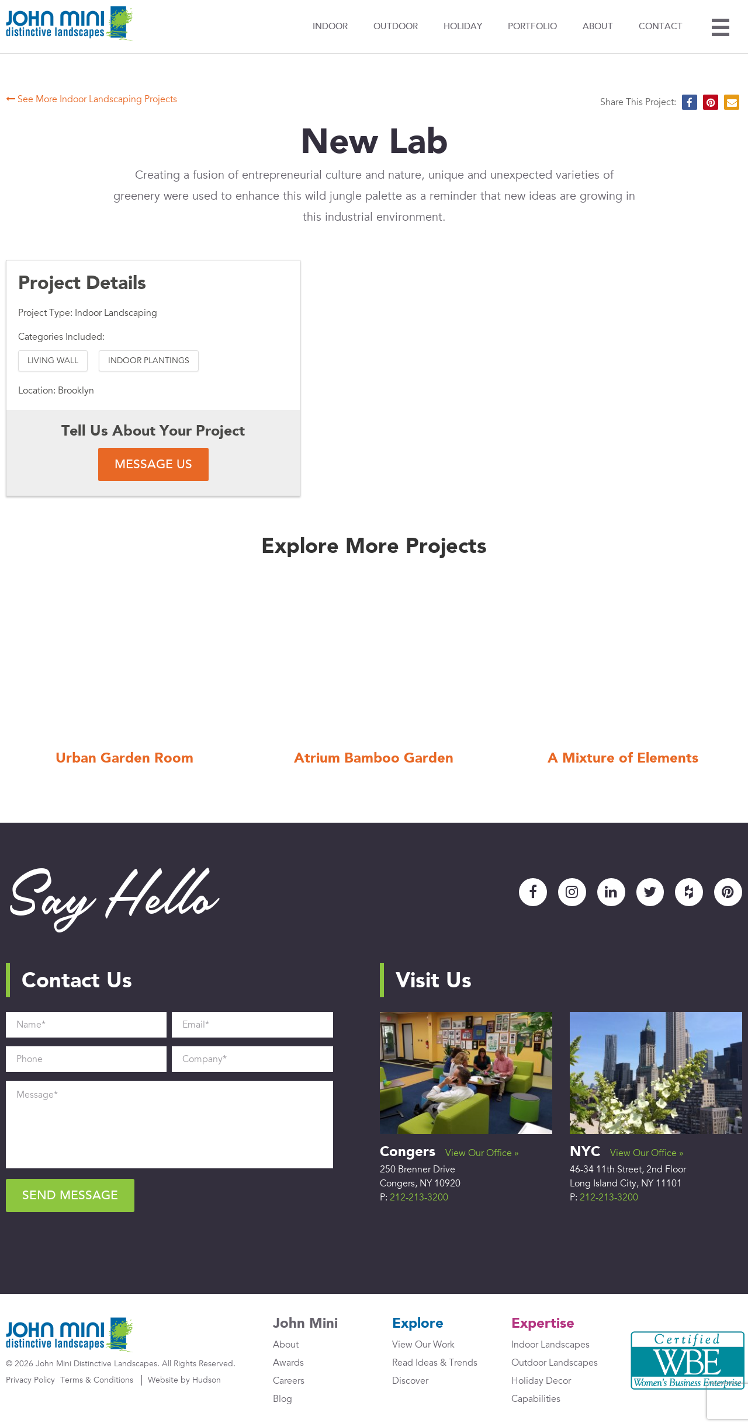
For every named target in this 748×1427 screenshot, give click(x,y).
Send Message (70, 1195)
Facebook (532, 892)
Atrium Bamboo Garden (373, 760)
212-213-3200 (419, 1197)
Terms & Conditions (96, 1381)
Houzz (689, 892)
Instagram (571, 892)
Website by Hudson (184, 1381)
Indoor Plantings (148, 361)
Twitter (650, 892)
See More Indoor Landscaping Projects (91, 100)
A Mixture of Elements (623, 760)
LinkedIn (611, 892)
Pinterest (728, 892)
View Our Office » (482, 1153)
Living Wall (52, 361)
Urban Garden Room (124, 760)
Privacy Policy (30, 1381)
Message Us (153, 464)
